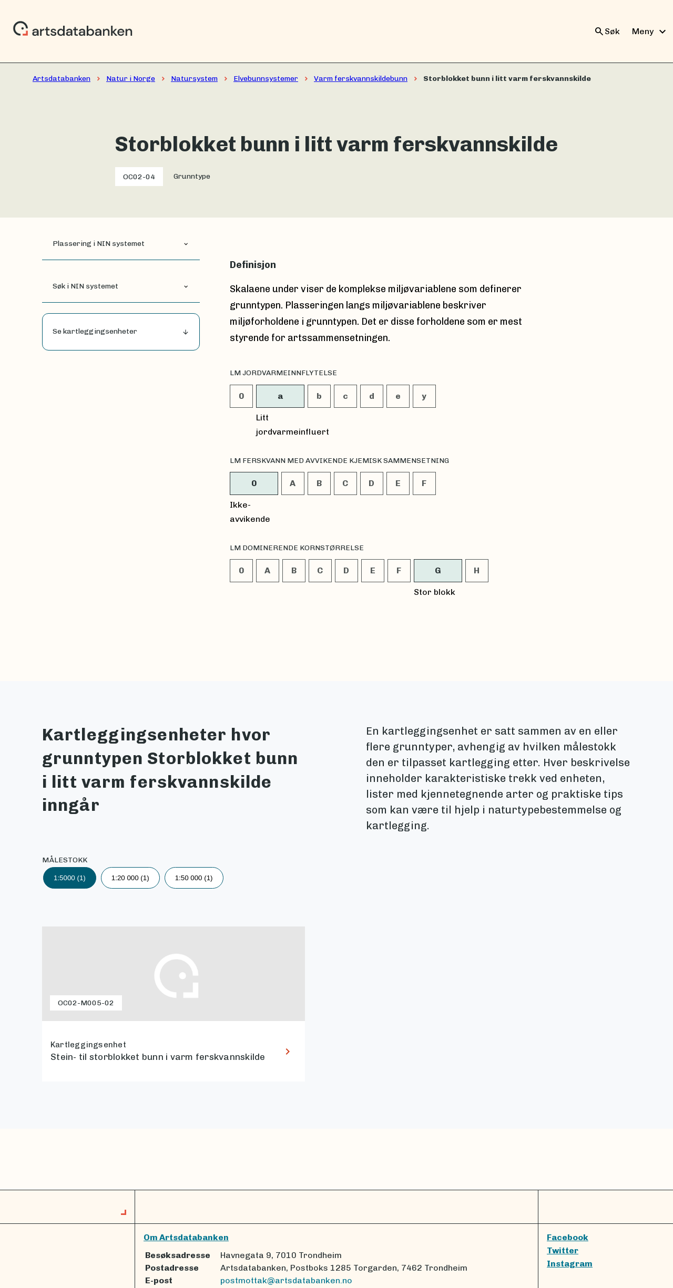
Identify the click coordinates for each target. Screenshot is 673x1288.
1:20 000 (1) (130, 878)
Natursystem (194, 78)
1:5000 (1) (70, 878)
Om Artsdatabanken (186, 1237)
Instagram (570, 1264)
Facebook (567, 1237)
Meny (650, 31)
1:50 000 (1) (194, 878)
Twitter (562, 1250)
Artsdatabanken (61, 78)
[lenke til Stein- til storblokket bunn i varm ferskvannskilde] (173, 1003)
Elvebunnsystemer (265, 78)
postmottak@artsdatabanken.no (286, 1280)
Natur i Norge (130, 78)
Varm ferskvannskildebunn (360, 78)
